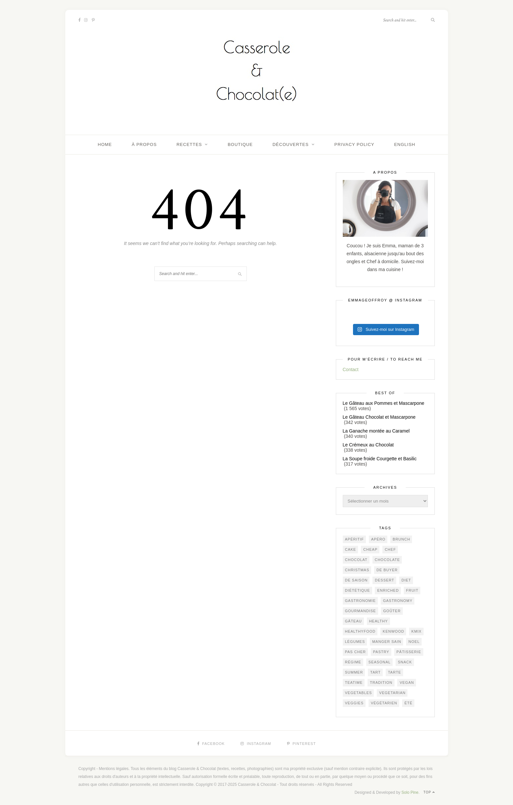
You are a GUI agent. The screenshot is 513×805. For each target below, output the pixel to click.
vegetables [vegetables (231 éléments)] (358, 693)
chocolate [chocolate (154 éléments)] (387, 560)
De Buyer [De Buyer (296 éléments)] (387, 570)
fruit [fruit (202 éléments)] (412, 590)
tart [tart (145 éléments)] (375, 672)
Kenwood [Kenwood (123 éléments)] (393, 631)
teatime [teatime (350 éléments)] (354, 682)
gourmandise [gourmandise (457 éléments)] (360, 611)
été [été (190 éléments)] (408, 703)
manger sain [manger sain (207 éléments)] (386, 642)
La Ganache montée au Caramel (376, 431)
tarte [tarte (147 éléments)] (394, 672)
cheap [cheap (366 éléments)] (370, 549)
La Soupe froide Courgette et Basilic (380, 458)
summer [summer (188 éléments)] (354, 672)
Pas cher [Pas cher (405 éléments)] (355, 652)
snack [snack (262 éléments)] (405, 662)
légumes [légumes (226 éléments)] (355, 642)
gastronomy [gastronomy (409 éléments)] (397, 601)
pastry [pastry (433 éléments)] (381, 652)
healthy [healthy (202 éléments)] (378, 621)
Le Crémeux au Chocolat (368, 444)
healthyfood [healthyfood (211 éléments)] (360, 631)
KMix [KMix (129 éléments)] (416, 631)
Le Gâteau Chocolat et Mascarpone (379, 417)
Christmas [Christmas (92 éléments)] (357, 570)
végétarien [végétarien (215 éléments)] (384, 703)
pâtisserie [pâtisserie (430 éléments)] (409, 652)
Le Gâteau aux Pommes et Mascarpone (383, 403)
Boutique (240, 144)
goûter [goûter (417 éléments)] (392, 611)
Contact (351, 369)
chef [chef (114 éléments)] (390, 549)
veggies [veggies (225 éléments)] (354, 703)
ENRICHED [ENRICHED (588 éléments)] (388, 590)
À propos (144, 144)
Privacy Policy (354, 144)
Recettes (189, 144)
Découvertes (291, 144)
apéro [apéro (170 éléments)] (378, 539)
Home (105, 144)
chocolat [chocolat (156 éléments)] (356, 560)
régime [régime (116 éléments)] (353, 662)
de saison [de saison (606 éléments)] (356, 580)
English (404, 144)
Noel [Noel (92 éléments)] (414, 642)
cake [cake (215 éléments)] (350, 549)
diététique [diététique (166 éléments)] (357, 590)
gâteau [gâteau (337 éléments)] (353, 621)
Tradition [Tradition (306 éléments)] (381, 682)
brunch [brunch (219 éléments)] (401, 539)
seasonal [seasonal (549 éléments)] (380, 662)
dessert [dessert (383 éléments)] (384, 580)
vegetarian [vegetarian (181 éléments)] (392, 693)
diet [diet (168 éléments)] (406, 580)
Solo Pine (409, 792)
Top (429, 792)
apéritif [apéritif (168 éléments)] (354, 539)
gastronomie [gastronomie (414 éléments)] (360, 601)
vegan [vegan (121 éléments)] (407, 682)
